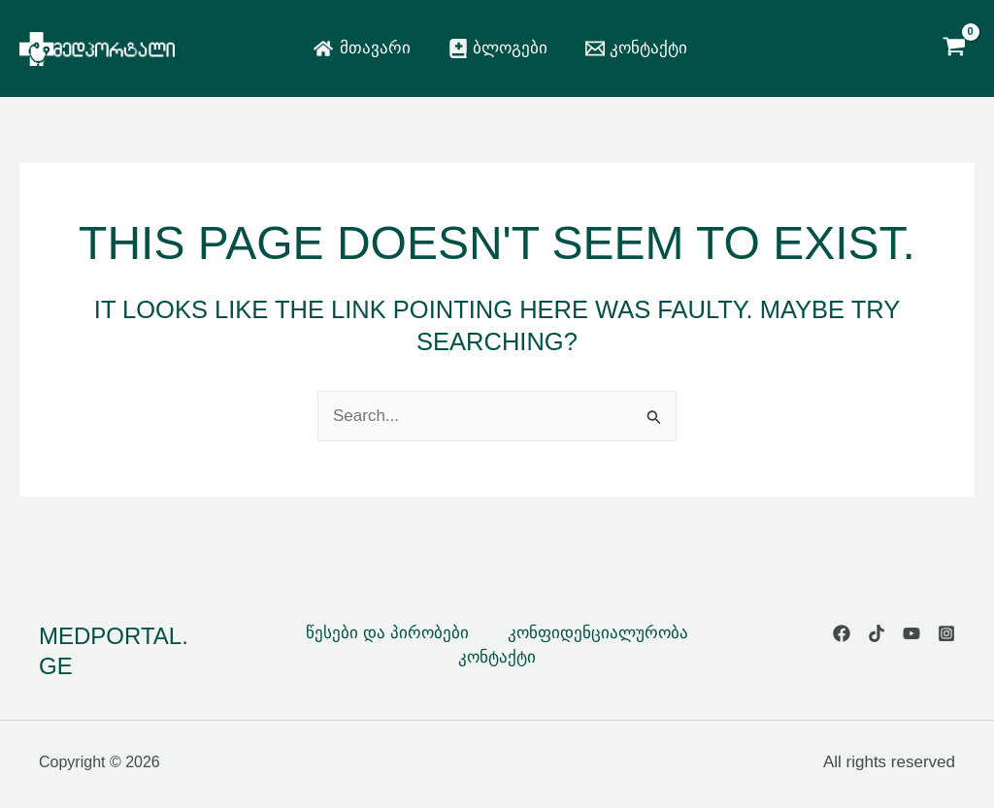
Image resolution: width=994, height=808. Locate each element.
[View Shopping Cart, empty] (954, 48)
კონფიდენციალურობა (598, 633)
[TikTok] (876, 633)
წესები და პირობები (387, 633)
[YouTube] (911, 633)
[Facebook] (841, 633)
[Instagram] (946, 633)
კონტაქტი (497, 657)
